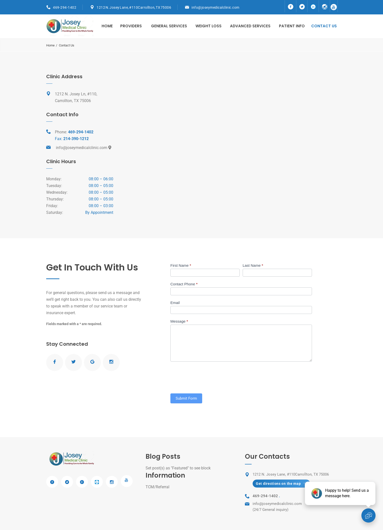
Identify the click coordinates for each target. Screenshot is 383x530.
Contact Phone (183, 284)
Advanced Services (250, 26)
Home (107, 26)
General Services (169, 26)
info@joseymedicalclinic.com (215, 7)
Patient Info (292, 26)
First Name (180, 265)
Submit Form (186, 398)
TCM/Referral (157, 487)
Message (179, 321)
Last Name (253, 265)
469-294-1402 (64, 7)
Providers (131, 26)
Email (175, 303)
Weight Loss (208, 26)
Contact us (324, 26)
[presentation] (208, 376)
